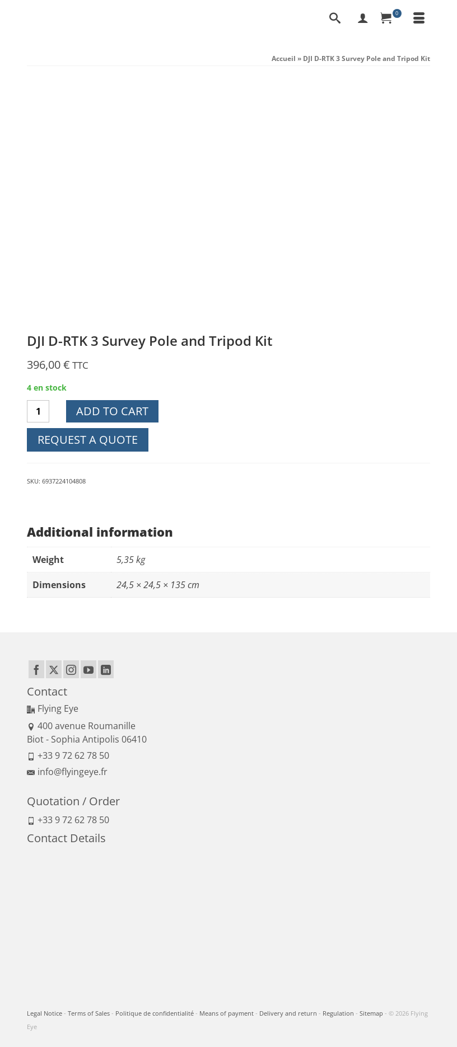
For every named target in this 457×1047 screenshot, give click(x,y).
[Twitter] (54, 669)
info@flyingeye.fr (67, 772)
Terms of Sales (89, 1013)
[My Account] (363, 19)
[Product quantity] (38, 411)
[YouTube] (88, 669)
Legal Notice (44, 1013)
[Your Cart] (391, 19)
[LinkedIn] (106, 669)
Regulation (338, 1013)
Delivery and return (288, 1013)
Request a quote (88, 439)
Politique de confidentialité (154, 1013)
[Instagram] (71, 669)
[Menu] (419, 19)
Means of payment (226, 1013)
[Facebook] (36, 669)
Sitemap (371, 1013)
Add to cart (112, 411)
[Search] (335, 19)
